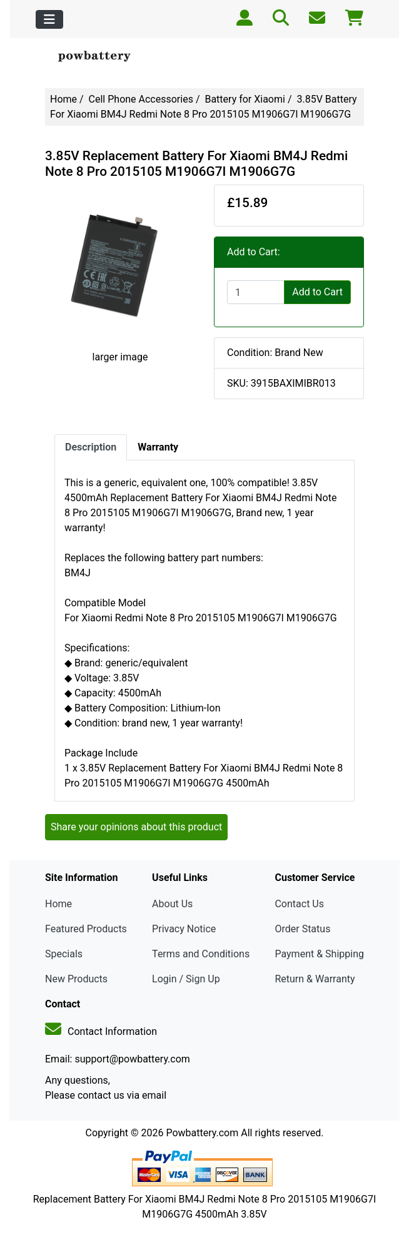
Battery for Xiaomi (244, 99)
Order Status (302, 929)
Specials (64, 954)
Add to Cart (317, 292)
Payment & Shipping (319, 954)
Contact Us (299, 904)
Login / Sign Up (186, 979)
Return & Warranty (315, 979)
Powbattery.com (202, 1133)
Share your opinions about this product (136, 827)
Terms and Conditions (201, 954)
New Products (76, 979)
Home (63, 99)
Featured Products (86, 929)
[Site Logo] (98, 56)
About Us (172, 904)
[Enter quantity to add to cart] (256, 292)
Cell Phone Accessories (141, 99)
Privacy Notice (184, 929)
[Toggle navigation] (49, 19)
